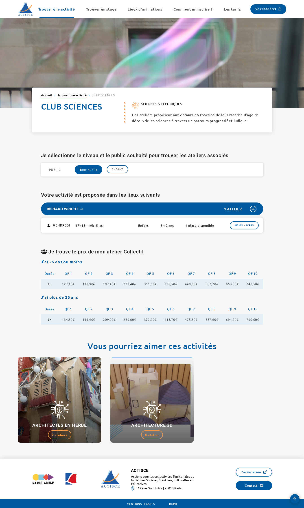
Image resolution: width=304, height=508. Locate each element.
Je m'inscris (244, 225)
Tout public (89, 169)
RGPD (173, 504)
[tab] (152, 208)
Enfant (117, 169)
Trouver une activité (72, 95)
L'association (251, 472)
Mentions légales (141, 504)
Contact (251, 485)
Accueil (46, 95)
